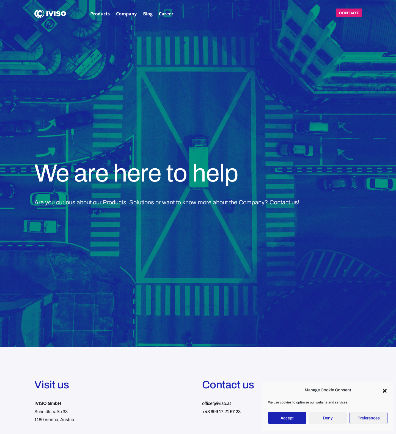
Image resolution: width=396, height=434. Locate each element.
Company (126, 14)
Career (166, 14)
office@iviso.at (216, 403)
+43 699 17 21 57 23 (221, 411)
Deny (328, 418)
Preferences (369, 418)
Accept (287, 418)
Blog (148, 14)
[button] (384, 390)
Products (100, 14)
